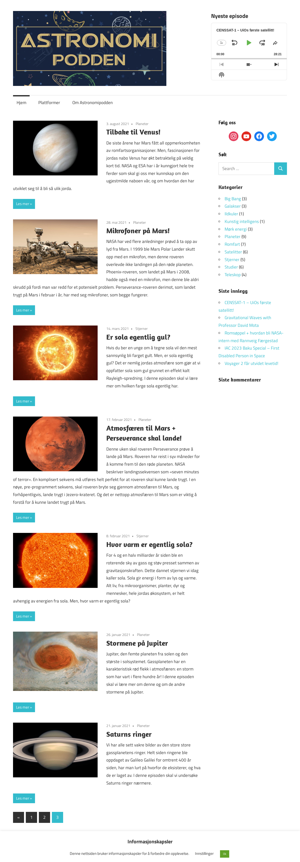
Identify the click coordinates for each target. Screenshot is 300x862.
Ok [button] (224, 854)
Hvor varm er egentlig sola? (149, 544)
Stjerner (141, 328)
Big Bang (233, 198)
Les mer (22, 204)
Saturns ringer (129, 734)
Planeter (142, 123)
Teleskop (233, 274)
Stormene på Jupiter (137, 643)
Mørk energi (236, 229)
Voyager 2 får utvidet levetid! (251, 363)
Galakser (233, 206)
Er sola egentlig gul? (138, 336)
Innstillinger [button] (204, 853)
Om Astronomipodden (92, 102)
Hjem (21, 102)
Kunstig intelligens (242, 221)
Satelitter (233, 252)
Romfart (232, 244)
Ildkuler (231, 213)
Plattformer (49, 102)
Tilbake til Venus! (133, 131)
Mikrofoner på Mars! (138, 230)
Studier (231, 267)
